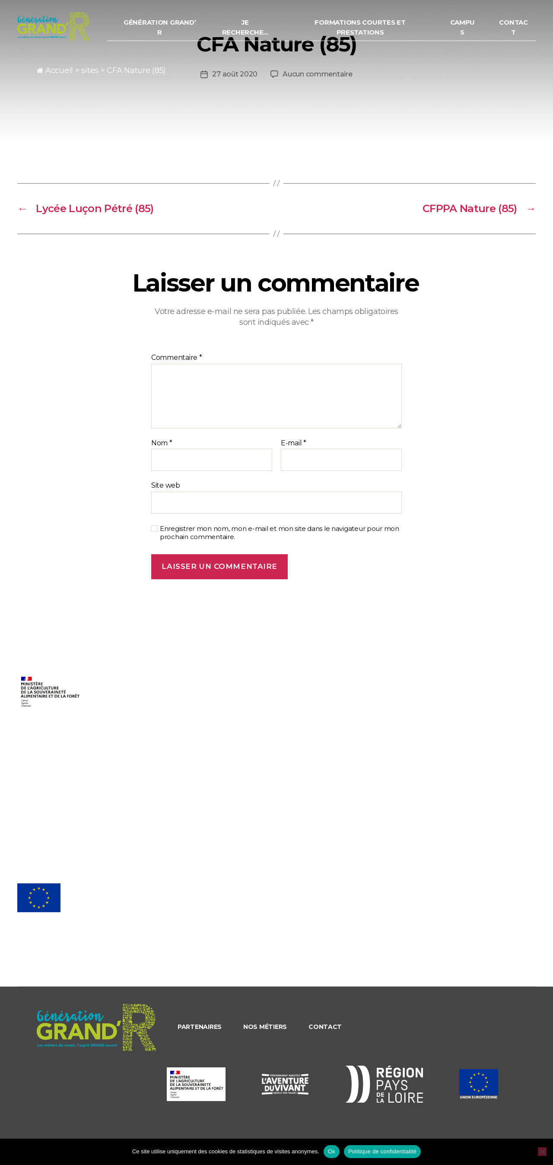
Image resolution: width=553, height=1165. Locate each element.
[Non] (542, 1151)
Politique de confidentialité (382, 1151)
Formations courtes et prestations (367, 31)
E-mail (293, 443)
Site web (165, 485)
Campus (465, 31)
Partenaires (200, 1027)
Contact (514, 31)
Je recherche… (257, 31)
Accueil (59, 70)
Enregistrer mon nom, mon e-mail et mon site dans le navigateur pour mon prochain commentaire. (279, 533)
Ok (331, 1151)
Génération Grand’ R (175, 31)
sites (90, 70)
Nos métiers (265, 1027)
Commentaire (176, 358)
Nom (161, 443)
